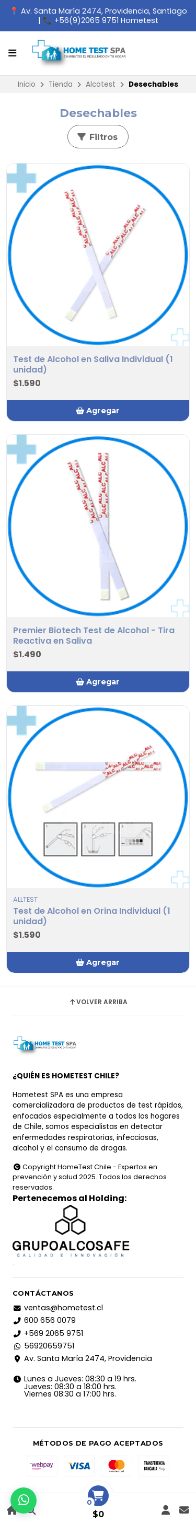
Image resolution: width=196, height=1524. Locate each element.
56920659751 (43, 1346)
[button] (98, 410)
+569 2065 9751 (48, 1333)
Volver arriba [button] (98, 1002)
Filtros (97, 137)
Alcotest (101, 84)
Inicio (27, 84)
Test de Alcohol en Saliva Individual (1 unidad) (93, 364)
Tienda (61, 84)
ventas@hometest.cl (58, 1307)
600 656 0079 (44, 1320)
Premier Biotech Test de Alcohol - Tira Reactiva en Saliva (94, 635)
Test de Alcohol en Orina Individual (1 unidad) (91, 916)
